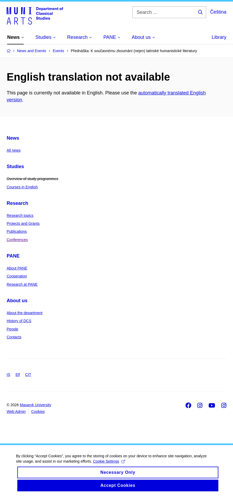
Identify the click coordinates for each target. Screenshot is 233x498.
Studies (15, 166)
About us (17, 300)
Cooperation (17, 276)
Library (219, 37)
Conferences (17, 240)
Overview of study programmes (32, 179)
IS (8, 374)
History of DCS (19, 321)
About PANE (17, 268)
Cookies (38, 411)
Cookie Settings (109, 465)
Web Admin (16, 411)
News (13, 138)
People (12, 329)
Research (17, 203)
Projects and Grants (23, 223)
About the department (25, 313)
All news (14, 150)
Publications (17, 231)
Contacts (14, 337)
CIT (28, 374)
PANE (13, 256)
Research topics (20, 215)
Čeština (218, 12)
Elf (17, 374)
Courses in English (22, 187)
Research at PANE (22, 284)
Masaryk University (35, 405)
